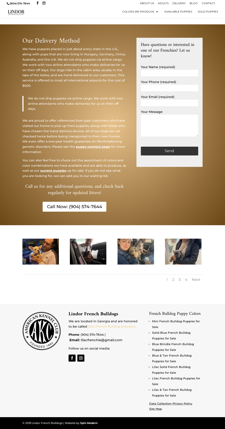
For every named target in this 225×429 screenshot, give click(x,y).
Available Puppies (178, 11)
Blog (194, 3)
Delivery (179, 3)
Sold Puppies (208, 11)
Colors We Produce (138, 11)
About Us (147, 3)
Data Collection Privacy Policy (170, 403)
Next (196, 280)
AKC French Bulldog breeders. (112, 326)
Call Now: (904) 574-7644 (74, 206)
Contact (208, 3)
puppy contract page (93, 147)
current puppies (53, 171)
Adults (163, 3)
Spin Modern (89, 423)
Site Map (155, 409)
